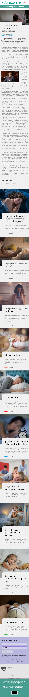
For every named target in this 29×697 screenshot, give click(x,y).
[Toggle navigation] (27, 3)
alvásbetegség (13, 110)
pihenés (8, 183)
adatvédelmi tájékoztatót (16, 659)
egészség (10, 185)
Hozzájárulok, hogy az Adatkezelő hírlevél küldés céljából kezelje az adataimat (14, 662)
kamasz (14, 183)
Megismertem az (12, 659)
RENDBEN (14, 692)
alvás (2, 183)
